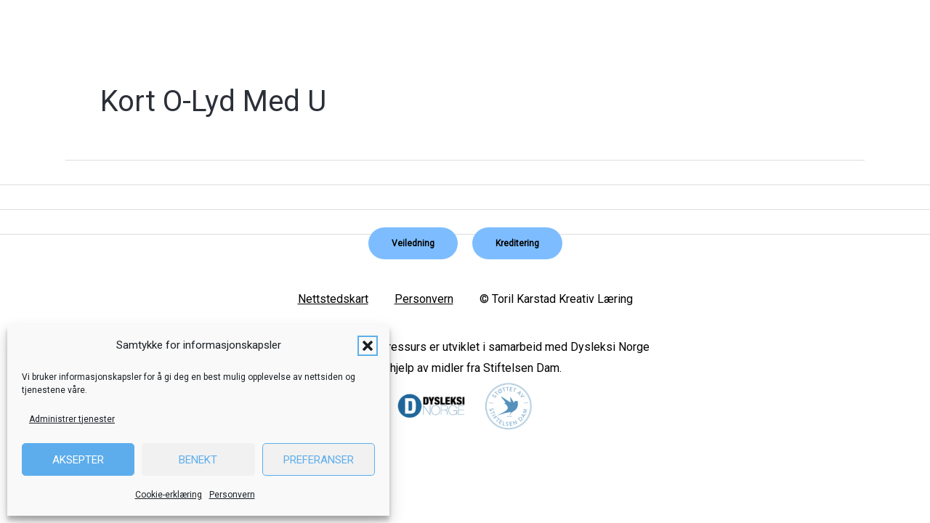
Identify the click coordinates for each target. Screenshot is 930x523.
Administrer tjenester (72, 419)
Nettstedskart (333, 299)
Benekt (198, 459)
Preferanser (318, 459)
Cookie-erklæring (168, 495)
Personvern (232, 495)
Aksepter (78, 459)
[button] (367, 345)
